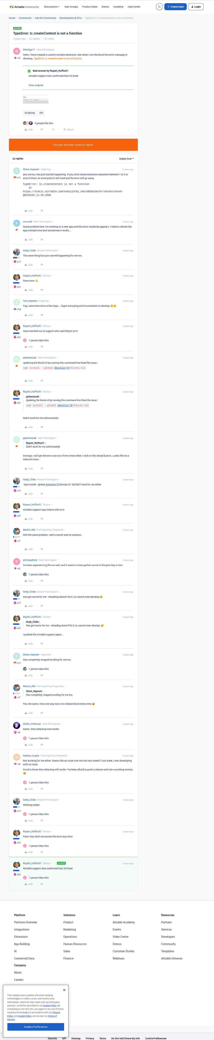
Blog (17, 983)
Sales (66, 947)
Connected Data (24, 955)
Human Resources (74, 940)
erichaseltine (30, 556)
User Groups (71, 6)
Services (166, 926)
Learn (116, 911)
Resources (167, 911)
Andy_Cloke (29, 246)
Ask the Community (45, 18)
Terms (102, 1034)
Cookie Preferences (155, 1034)
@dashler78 (61, 364)
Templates (167, 947)
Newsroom (20, 998)
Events (105, 6)
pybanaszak (29, 354)
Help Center (134, 6)
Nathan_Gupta (31, 751)
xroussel (27, 217)
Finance (68, 955)
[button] (175, 6)
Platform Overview (25, 918)
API (41, 112)
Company (20, 961)
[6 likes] (38, 123)
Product (68, 918)
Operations (70, 933)
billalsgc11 (29, 49)
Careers (18, 976)
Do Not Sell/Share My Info (125, 1034)
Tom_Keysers (30, 297)
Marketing (69, 926)
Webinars (118, 955)
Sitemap (76, 1034)
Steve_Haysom (31, 169)
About (18, 969)
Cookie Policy (50, 1026)
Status (18, 990)
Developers (168, 933)
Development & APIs (71, 18)
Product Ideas (89, 6)
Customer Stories (123, 947)
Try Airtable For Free (26, 1005)
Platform (19, 911)
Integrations (21, 926)
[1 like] (36, 336)
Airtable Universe (171, 955)
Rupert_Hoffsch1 (32, 272)
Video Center (121, 933)
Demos (117, 940)
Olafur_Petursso (32, 720)
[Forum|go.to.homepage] (24, 6)
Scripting (30, 112)
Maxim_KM (29, 526)
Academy (118, 6)
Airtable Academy (124, 918)
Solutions (69, 911)
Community (25, 18)
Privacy (90, 1034)
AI (15, 947)
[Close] (64, 1011)
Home (12, 18)
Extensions (21, 933)
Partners (166, 918)
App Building (22, 940)
